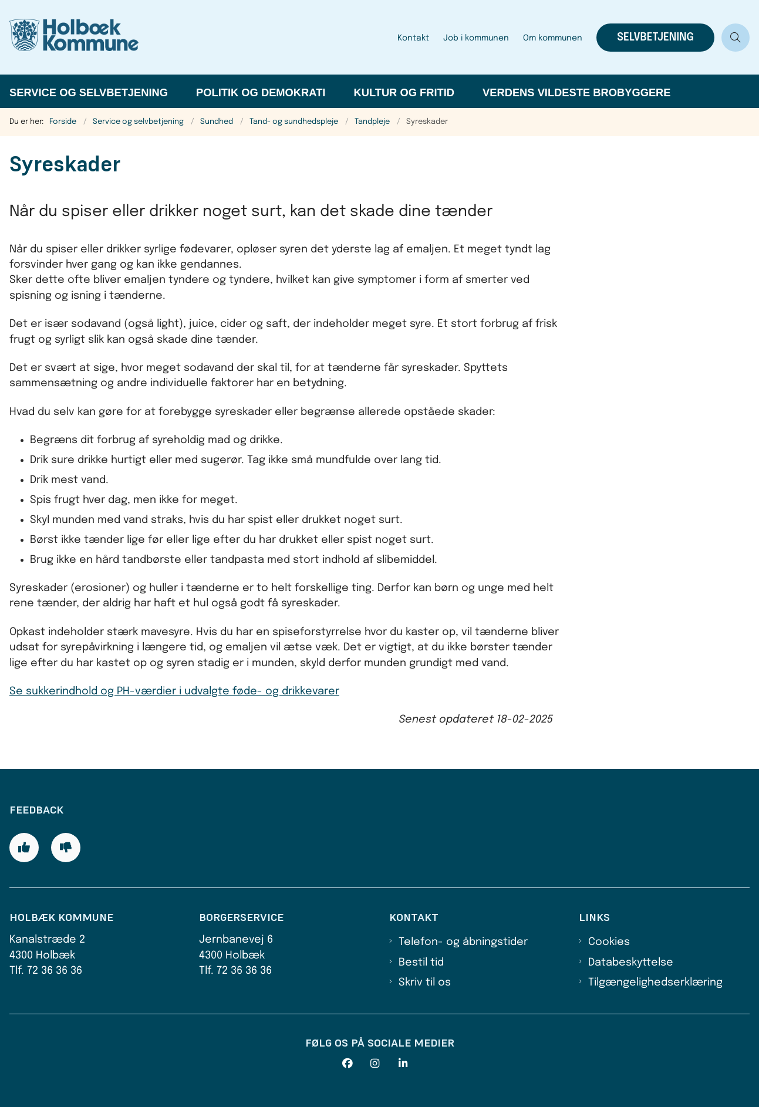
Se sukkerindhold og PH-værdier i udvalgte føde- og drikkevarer (174, 691)
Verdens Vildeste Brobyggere (577, 92)
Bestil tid (421, 962)
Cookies (609, 942)
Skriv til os (425, 982)
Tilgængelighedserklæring (655, 982)
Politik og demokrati (260, 92)
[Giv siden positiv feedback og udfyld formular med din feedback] (24, 847)
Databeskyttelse (630, 962)
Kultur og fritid (403, 92)
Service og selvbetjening (88, 92)
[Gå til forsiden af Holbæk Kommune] (195, 37)
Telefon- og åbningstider (463, 942)
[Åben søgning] (735, 37)
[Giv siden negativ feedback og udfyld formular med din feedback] (65, 847)
